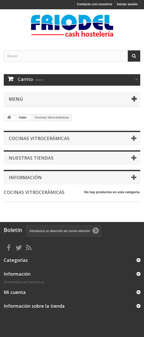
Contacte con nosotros (94, 4)
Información (25, 177)
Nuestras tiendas (31, 158)
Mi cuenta (15, 292)
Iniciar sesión (127, 4)
